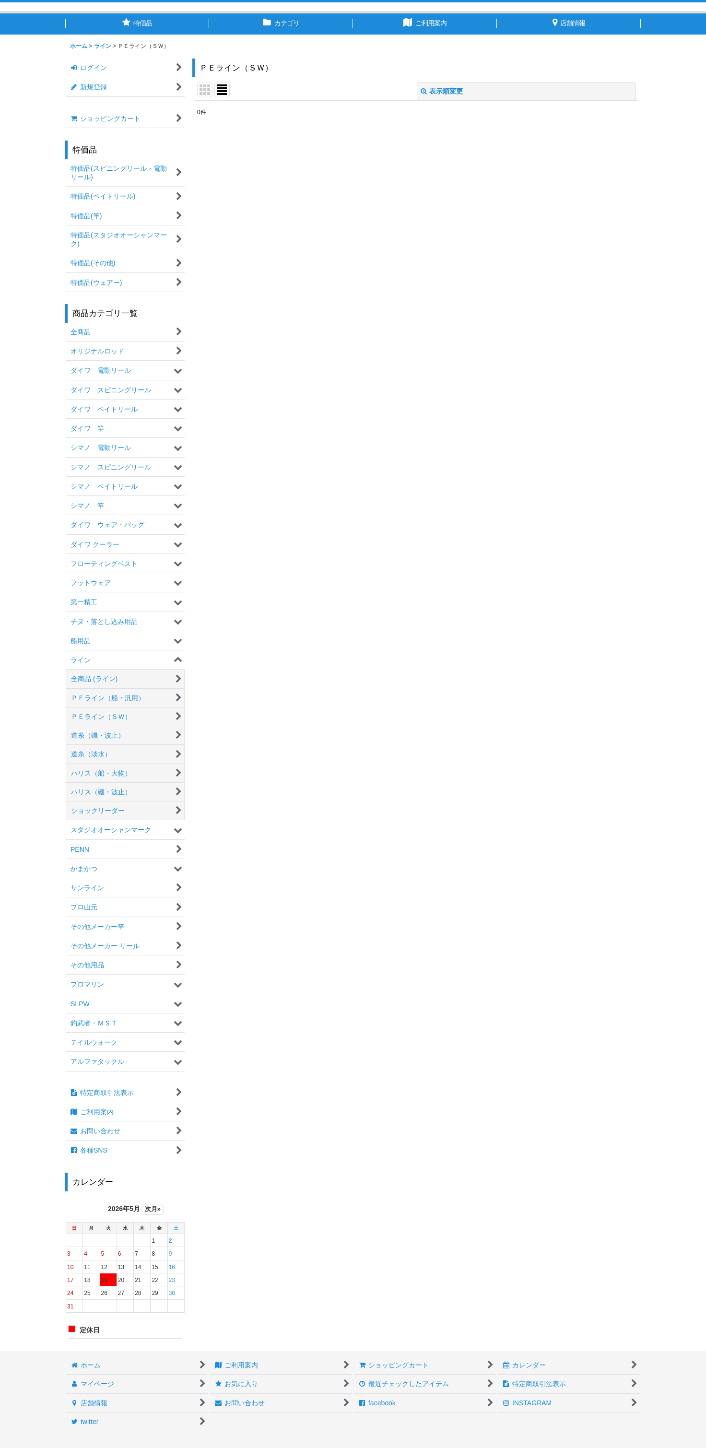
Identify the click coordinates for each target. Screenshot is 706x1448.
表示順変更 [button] (442, 91)
